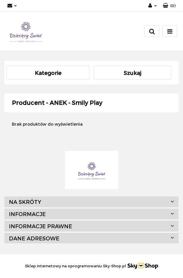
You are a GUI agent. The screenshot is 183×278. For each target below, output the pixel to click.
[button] (169, 6)
